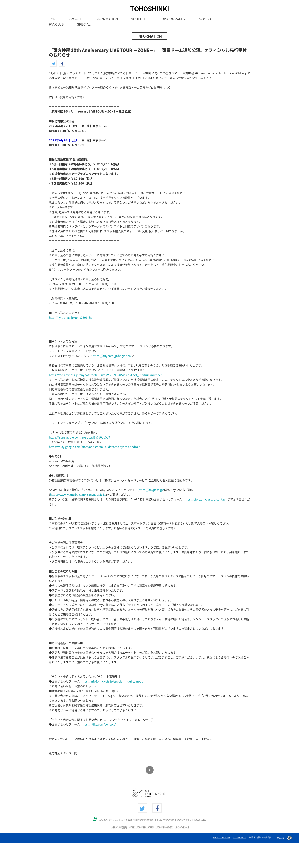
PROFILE (75, 19)
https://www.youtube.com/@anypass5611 (78, 494)
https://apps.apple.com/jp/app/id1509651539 (79, 437)
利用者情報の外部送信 (260, 837)
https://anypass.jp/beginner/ (112, 355)
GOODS (205, 19)
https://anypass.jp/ (151, 489)
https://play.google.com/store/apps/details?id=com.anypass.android (94, 446)
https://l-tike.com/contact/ (98, 724)
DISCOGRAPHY (174, 19)
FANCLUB (56, 24)
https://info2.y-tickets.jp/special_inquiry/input (112, 681)
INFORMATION (106, 19)
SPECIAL (84, 24)
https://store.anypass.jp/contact (205, 499)
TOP (52, 19)
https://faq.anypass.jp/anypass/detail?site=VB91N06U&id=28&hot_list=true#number (105, 375)
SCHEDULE (140, 19)
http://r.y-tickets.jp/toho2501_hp (71, 317)
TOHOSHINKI (149, 9)
